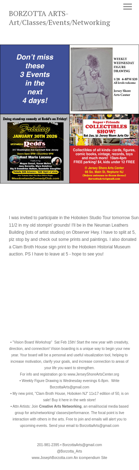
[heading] (69, 23)
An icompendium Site (90, 458)
